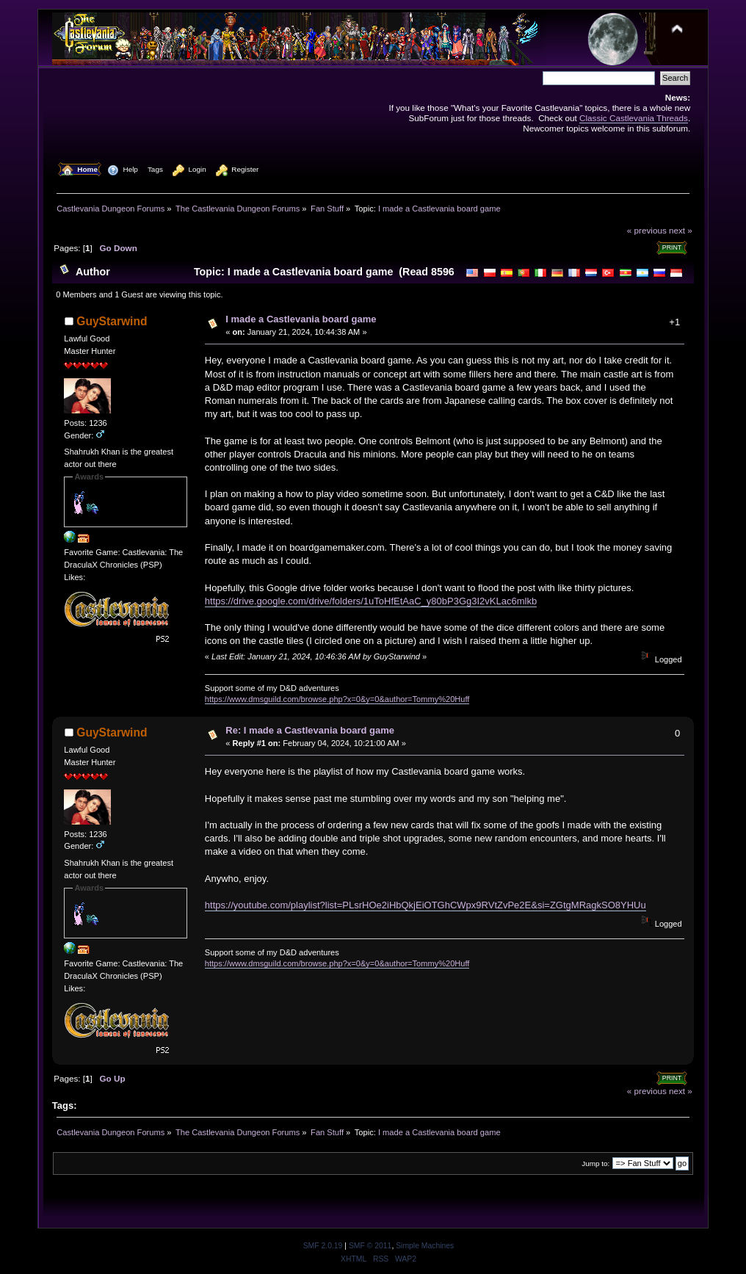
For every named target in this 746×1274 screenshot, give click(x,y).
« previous (647, 230)
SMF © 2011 (370, 1246)
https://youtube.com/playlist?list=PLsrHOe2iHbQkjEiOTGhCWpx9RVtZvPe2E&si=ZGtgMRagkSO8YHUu (425, 905)
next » (680, 230)
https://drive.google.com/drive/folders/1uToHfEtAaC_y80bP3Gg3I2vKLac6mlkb (371, 601)
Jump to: (595, 1163)
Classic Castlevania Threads (633, 118)
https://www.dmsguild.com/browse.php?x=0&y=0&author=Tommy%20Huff (337, 699)
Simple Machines (425, 1246)
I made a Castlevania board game (300, 319)
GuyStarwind (111, 321)
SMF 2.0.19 (323, 1246)
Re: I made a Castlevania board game (309, 730)
